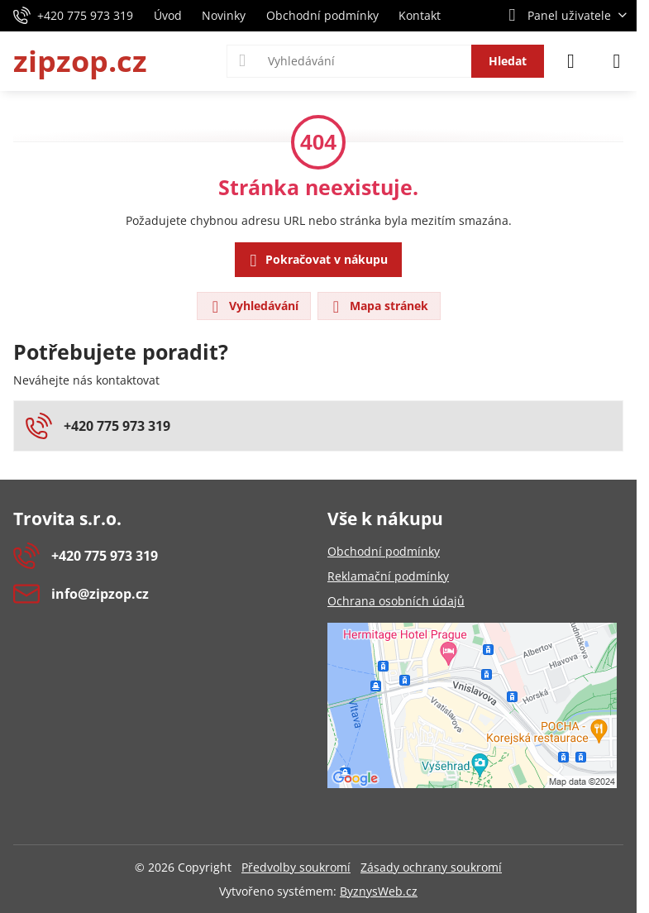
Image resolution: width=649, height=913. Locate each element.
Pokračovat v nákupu (316, 260)
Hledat (508, 61)
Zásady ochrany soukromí (431, 867)
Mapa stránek (378, 306)
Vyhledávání (253, 306)
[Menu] (617, 61)
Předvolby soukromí (296, 867)
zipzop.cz (80, 61)
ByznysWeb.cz (379, 891)
